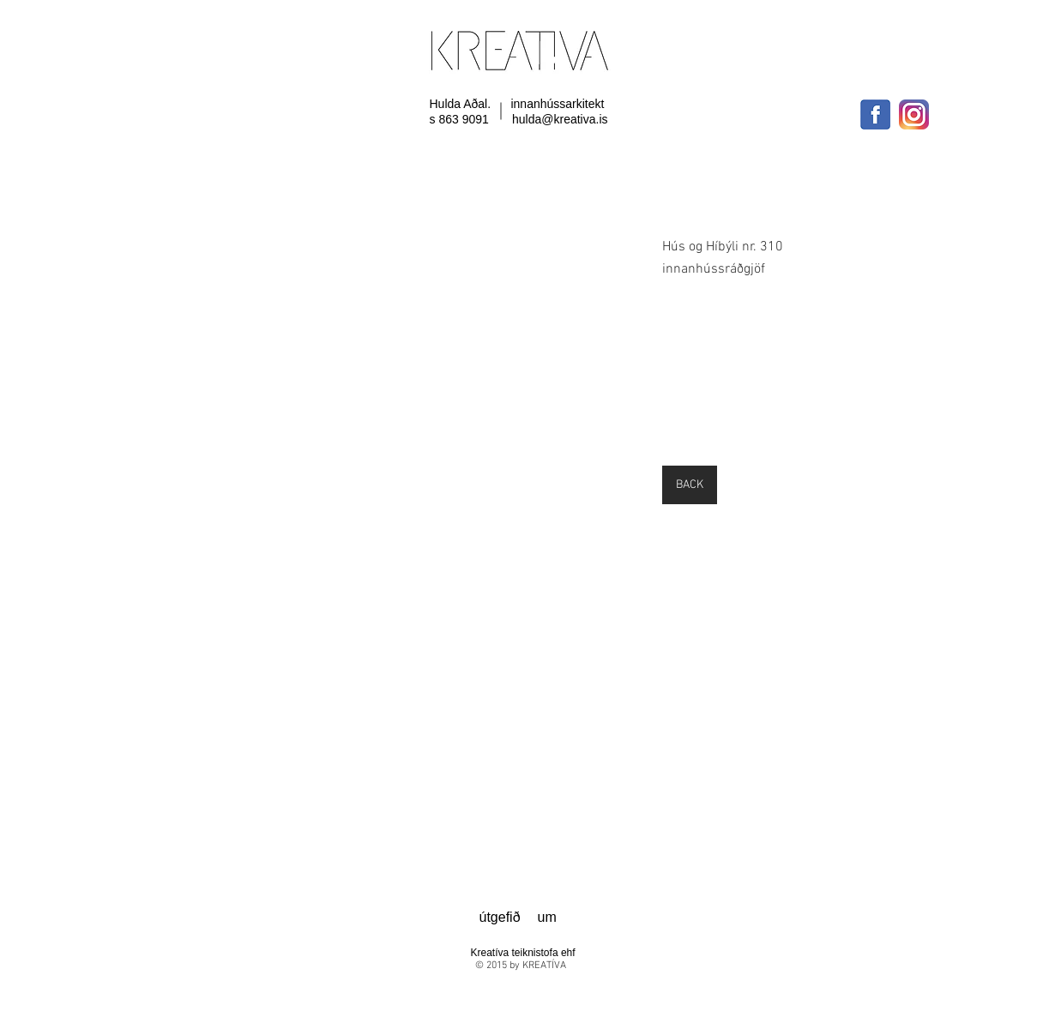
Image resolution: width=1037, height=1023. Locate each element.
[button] (373, 338)
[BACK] (689, 485)
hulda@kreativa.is (560, 119)
